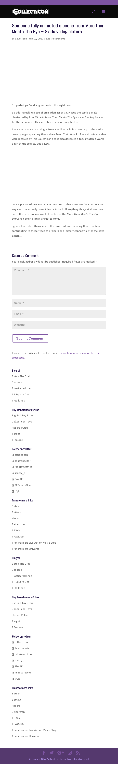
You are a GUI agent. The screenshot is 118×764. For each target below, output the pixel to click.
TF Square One (20, 394)
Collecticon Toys (22, 421)
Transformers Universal (26, 549)
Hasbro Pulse (20, 428)
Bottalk (16, 512)
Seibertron (18, 524)
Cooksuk (17, 382)
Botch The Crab (21, 376)
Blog (47, 38)
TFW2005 (18, 536)
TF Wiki (16, 530)
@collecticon (20, 455)
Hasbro (16, 518)
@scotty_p (18, 473)
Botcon (16, 506)
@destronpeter (21, 461)
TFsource (17, 440)
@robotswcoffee (22, 467)
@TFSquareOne (21, 485)
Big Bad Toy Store (23, 415)
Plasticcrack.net (22, 388)
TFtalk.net (18, 400)
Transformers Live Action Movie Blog (34, 543)
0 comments (58, 38)
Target (16, 434)
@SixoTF (17, 479)
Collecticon (21, 38)
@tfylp (16, 491)
